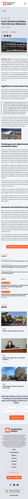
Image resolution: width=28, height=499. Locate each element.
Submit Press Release (14, 477)
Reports (14, 455)
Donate (14, 464)
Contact (14, 467)
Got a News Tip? (14, 472)
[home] (8, 3)
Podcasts (14, 461)
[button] (25, 3)
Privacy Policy (14, 495)
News (14, 449)
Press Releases (14, 452)
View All (22, 279)
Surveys (14, 458)
